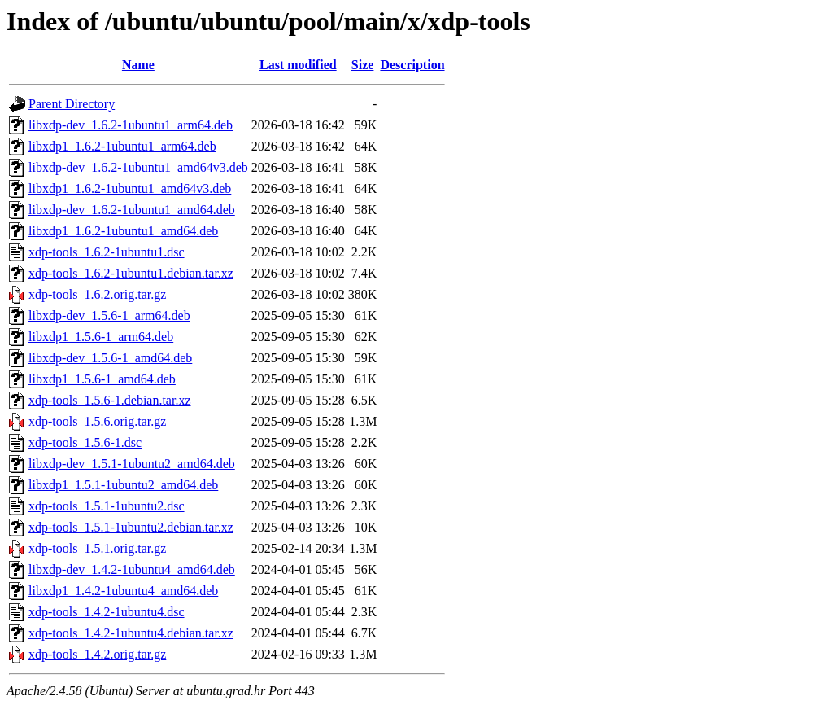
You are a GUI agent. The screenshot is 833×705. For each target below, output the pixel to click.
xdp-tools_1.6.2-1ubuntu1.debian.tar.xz (130, 273)
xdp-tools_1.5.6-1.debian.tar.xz (109, 400)
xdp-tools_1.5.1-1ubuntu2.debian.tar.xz (130, 527)
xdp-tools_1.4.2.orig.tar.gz (97, 654)
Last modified (298, 65)
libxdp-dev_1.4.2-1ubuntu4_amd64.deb (131, 569)
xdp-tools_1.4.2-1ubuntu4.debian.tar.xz (130, 633)
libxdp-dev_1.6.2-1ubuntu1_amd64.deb (131, 210)
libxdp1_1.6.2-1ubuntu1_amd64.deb (123, 231)
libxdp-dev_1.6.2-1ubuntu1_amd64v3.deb (138, 167)
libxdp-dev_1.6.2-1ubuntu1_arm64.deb (130, 125)
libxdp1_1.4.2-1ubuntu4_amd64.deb (123, 591)
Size (362, 65)
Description (412, 65)
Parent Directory (71, 104)
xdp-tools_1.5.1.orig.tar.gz (97, 548)
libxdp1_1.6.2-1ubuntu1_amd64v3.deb (129, 188)
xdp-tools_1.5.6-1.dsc (85, 442)
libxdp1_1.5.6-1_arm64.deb (100, 337)
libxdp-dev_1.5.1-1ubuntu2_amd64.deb (131, 464)
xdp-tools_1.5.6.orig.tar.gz (97, 421)
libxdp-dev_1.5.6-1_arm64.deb (109, 315)
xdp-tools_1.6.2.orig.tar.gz (97, 294)
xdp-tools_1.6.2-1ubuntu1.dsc (106, 252)
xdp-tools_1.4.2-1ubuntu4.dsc (106, 612)
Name (138, 65)
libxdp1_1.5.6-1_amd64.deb (102, 379)
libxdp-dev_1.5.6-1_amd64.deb (110, 358)
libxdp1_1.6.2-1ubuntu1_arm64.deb (122, 146)
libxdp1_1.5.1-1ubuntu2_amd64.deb (123, 485)
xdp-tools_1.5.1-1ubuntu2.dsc (106, 506)
